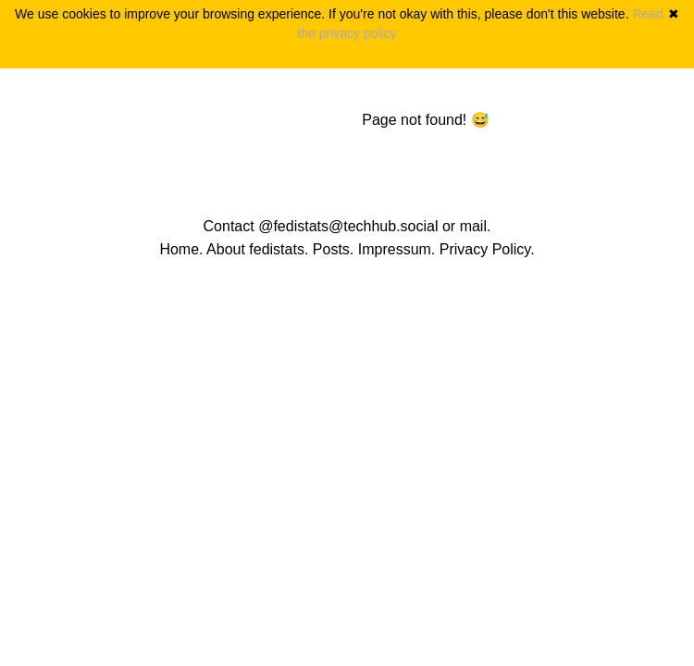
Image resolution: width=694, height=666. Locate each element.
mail (473, 226)
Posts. (333, 249)
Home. (181, 249)
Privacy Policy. (487, 249)
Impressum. (397, 249)
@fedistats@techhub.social (348, 226)
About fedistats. (257, 249)
